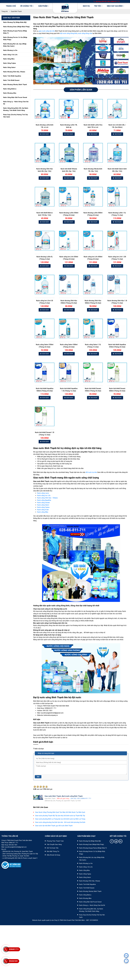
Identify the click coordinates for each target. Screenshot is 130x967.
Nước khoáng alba (9, 93)
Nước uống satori (9, 67)
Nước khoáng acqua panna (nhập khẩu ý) (15, 32)
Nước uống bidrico (9, 89)
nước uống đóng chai (85, 33)
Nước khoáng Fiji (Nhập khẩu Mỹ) (90, 841)
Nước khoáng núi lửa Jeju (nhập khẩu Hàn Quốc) (91, 859)
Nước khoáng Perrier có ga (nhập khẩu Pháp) (92, 853)
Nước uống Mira (84, 870)
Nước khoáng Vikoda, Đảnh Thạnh (90, 891)
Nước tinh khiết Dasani (86, 888)
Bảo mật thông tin (53, 851)
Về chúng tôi (27, 6)
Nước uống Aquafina (44, 500)
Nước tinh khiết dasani (11, 80)
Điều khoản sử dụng (53, 855)
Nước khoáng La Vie (86, 863)
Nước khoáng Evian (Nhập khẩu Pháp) (91, 844)
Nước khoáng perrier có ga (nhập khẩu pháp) (15, 38)
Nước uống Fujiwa (43, 507)
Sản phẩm (43, 6)
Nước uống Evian (43, 510)
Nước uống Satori (43, 505)
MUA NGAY (44, 134)
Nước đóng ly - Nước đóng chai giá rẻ (92, 905)
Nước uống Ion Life (43, 495)
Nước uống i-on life (10, 55)
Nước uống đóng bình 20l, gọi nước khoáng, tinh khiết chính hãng (15, 109)
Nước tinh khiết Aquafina (87, 884)
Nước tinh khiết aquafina (12, 76)
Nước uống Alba (42, 512)
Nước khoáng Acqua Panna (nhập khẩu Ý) (93, 848)
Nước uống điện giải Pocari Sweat (90, 902)
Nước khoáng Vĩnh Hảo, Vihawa (89, 881)
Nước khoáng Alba (85, 898)
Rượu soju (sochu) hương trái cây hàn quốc (15, 116)
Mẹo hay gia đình (115, 6)
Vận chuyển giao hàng (54, 844)
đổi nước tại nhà (91, 472)
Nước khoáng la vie (10, 50)
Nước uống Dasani (43, 503)
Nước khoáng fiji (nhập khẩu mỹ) (15, 22)
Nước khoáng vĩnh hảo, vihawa (14, 72)
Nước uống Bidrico (85, 895)
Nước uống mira (8, 59)
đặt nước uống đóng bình (68, 33)
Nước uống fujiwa (9, 63)
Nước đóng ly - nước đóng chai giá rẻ (15, 103)
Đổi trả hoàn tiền (52, 848)
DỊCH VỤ (86, 6)
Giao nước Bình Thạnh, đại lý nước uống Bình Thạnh (63, 17)
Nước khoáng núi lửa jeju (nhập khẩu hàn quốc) (14, 45)
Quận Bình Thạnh (16, 11)
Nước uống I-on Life (86, 867)
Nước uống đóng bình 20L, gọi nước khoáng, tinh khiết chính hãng (91, 910)
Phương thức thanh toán (55, 841)
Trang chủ (11, 6)
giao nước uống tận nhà (47, 31)
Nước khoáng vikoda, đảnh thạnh (15, 84)
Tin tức (98, 6)
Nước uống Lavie (43, 493)
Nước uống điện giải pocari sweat (15, 97)
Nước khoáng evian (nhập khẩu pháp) (16, 27)
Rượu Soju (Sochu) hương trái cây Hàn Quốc (92, 916)
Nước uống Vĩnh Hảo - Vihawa (47, 498)
